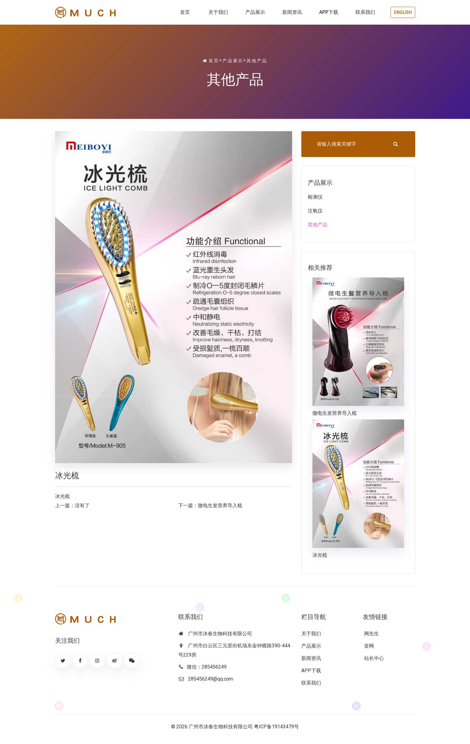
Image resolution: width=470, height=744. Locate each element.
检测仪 (315, 197)
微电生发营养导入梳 (220, 505)
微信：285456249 (207, 667)
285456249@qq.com (210, 679)
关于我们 (218, 12)
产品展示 (255, 12)
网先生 (371, 634)
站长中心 (373, 658)
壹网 (368, 646)
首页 (185, 12)
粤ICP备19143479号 (276, 727)
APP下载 (328, 12)
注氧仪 (315, 211)
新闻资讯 (292, 12)
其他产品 (257, 61)
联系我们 (365, 12)
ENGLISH (403, 12)
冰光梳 (319, 555)
